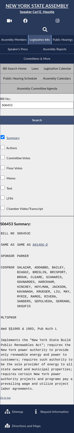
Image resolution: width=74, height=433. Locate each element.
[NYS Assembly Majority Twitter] (41, 22)
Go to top (5, 399)
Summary (13, 139)
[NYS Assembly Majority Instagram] (57, 22)
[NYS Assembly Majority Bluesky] (28, 31)
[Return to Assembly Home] (37, 9)
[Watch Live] (9, 22)
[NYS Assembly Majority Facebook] (25, 22)
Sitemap (14, 411)
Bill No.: (5, 99)
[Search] (45, 31)
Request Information (51, 411)
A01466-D (40, 246)
